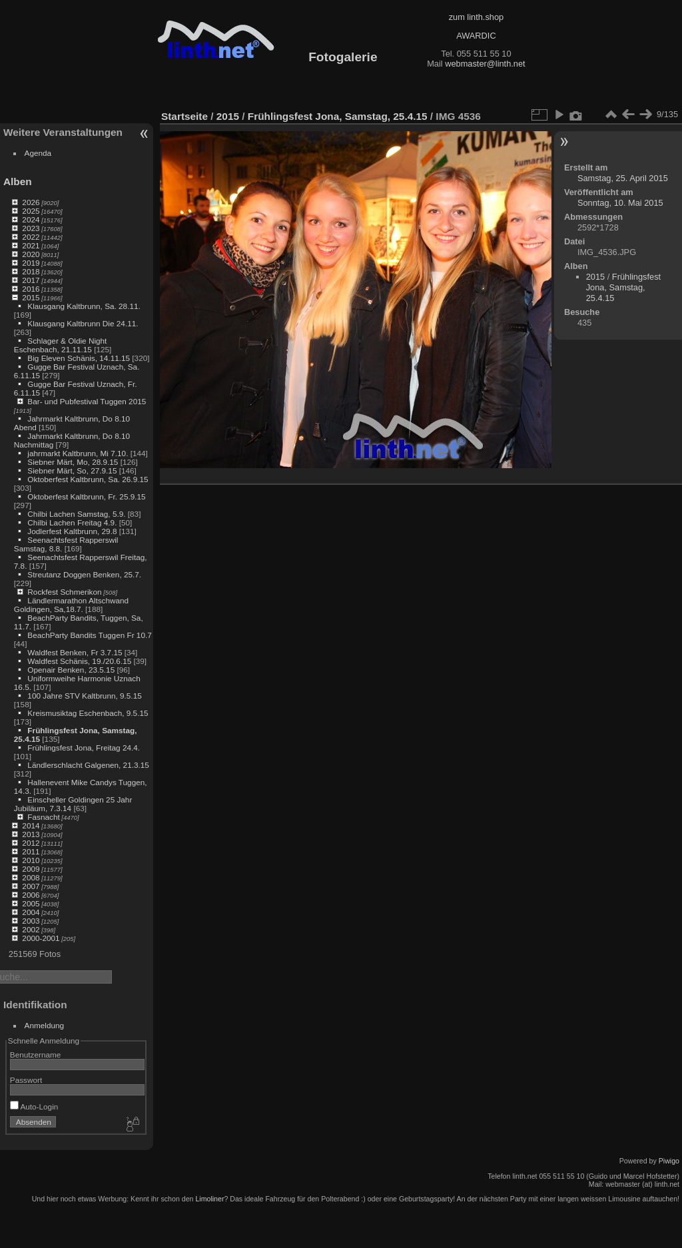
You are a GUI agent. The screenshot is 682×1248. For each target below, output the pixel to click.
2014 (30, 825)
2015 (30, 297)
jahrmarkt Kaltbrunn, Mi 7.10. (77, 453)
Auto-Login (34, 1106)
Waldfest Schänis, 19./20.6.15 (79, 661)
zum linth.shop (476, 17)
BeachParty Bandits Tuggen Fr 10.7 (89, 635)
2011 (30, 851)
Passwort (26, 1080)
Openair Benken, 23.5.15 (71, 669)
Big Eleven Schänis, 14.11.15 (78, 358)
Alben (17, 181)
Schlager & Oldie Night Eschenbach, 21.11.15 (60, 345)
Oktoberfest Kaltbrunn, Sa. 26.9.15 (87, 479)
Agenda (38, 153)
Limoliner (209, 1199)
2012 (30, 842)
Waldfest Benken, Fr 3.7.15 (74, 652)
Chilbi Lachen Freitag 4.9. (72, 522)
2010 (30, 860)
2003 (30, 920)
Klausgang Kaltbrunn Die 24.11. (82, 323)
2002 (30, 929)
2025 (30, 210)
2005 (30, 903)
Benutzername (35, 1054)
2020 (30, 254)
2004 (30, 912)
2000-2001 (40, 938)
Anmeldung (45, 1025)
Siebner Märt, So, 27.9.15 (72, 470)
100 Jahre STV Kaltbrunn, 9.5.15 (84, 695)
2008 (30, 877)
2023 (30, 228)
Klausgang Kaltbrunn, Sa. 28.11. (83, 306)
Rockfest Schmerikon (64, 591)
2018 (30, 271)
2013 (30, 834)
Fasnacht (43, 816)
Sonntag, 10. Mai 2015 (620, 203)
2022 (30, 236)
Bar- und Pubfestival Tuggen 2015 (86, 401)
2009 (30, 868)
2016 (30, 288)
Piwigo (669, 1161)
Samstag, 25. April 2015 (622, 178)
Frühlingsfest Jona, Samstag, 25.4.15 (338, 116)
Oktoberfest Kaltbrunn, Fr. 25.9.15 (86, 496)
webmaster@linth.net (485, 64)
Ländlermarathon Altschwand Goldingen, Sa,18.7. (71, 604)
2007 (30, 886)
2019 (30, 262)
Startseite (184, 116)
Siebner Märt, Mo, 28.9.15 (72, 462)
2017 (30, 280)
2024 (30, 219)
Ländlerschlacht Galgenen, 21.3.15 (88, 765)
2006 (30, 894)
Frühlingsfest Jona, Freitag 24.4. (83, 747)
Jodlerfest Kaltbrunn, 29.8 (72, 531)
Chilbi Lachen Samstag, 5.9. (76, 513)
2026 (30, 202)
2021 (30, 245)
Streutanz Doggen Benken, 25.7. (84, 574)
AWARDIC (476, 36)
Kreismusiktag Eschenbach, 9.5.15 (87, 713)
